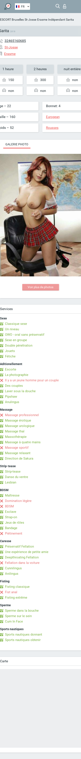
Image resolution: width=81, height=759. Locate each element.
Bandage (11, 528)
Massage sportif (17, 448)
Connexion (64, 6)
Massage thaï (14, 431)
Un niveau (12, 329)
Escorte (10, 369)
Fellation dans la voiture (22, 563)
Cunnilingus (13, 568)
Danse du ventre (16, 477)
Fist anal (11, 592)
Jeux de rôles (14, 523)
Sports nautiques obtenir (23, 640)
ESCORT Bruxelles (12, 19)
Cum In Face (14, 621)
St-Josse (30, 19)
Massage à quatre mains (23, 442)
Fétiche (10, 356)
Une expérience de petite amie (26, 552)
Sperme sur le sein (18, 616)
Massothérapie (16, 437)
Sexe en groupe (16, 340)
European (53, 117)
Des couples (14, 386)
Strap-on (11, 517)
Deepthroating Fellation (22, 557)
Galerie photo (16, 144)
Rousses (52, 128)
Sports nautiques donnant (23, 634)
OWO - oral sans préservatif (24, 335)
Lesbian (10, 482)
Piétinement (13, 533)
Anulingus (12, 402)
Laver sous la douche (20, 391)
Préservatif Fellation (19, 546)
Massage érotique (18, 420)
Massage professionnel (22, 415)
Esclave (10, 512)
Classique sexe (16, 324)
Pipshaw (11, 397)
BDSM (9, 506)
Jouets (10, 351)
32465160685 (15, 41)
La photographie (16, 375)
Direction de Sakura (19, 458)
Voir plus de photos (40, 287)
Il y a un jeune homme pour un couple (32, 380)
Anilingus (11, 574)
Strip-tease (13, 471)
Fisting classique (17, 587)
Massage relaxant (17, 453)
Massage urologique (20, 426)
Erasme (42, 19)
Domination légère (18, 501)
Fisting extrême (16, 598)
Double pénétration (18, 345)
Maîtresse (12, 495)
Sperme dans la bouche (22, 611)
